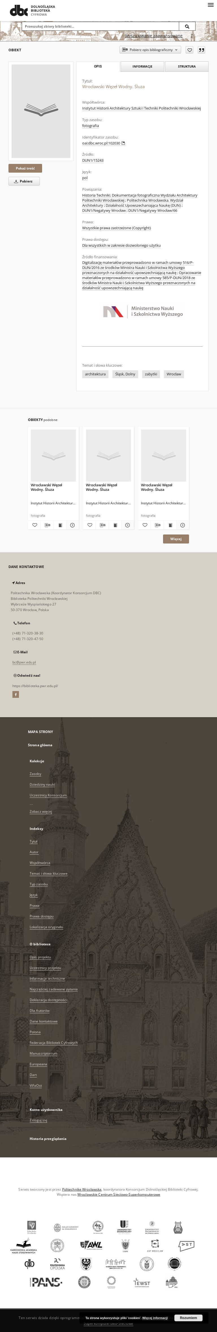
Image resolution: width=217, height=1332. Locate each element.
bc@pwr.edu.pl (24, 662)
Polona (35, 1032)
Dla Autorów (39, 1010)
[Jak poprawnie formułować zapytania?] (192, 36)
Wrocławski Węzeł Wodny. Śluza (46, 487)
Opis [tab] (98, 66)
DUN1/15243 (92, 160)
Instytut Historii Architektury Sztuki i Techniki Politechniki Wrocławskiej (141, 108)
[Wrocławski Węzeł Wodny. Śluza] (41, 111)
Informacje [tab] (142, 66)
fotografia (90, 125)
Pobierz (22, 181)
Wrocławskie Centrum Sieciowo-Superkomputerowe (118, 1194)
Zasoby (35, 773)
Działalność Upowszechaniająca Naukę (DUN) (143, 205)
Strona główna (40, 745)
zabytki (151, 374)
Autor (34, 852)
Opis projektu (40, 957)
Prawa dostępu (42, 916)
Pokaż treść (25, 168)
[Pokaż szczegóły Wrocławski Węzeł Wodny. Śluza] (72, 525)
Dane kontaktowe (44, 1021)
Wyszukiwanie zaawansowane (154, 35)
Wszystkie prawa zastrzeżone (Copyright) (116, 228)
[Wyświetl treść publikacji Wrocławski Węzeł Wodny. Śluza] (60, 525)
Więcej (176, 538)
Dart (33, 1074)
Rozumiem (188, 1318)
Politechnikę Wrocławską (82, 1189)
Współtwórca (40, 862)
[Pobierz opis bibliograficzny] (47, 525)
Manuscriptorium (43, 1053)
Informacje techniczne (47, 978)
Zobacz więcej (41, 811)
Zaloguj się (38, 1120)
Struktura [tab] (187, 66)
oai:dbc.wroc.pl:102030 (103, 143)
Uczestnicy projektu (45, 967)
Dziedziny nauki (42, 784)
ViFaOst (36, 1085)
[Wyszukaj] (187, 26)
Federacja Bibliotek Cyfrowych (54, 1042)
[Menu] (210, 4)
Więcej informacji (155, 1318)
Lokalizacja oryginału (46, 927)
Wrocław (174, 374)
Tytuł (34, 841)
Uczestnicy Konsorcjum (48, 795)
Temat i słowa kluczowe (49, 873)
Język (34, 894)
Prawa (35, 905)
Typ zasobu (39, 884)
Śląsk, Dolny (125, 374)
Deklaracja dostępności (48, 999)
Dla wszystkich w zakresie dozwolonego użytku (121, 245)
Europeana (38, 1064)
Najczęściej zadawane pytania (54, 989)
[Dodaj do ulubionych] (189, 50)
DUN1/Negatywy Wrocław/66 (152, 210)
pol (85, 177)
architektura (95, 374)
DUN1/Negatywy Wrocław (104, 210)
